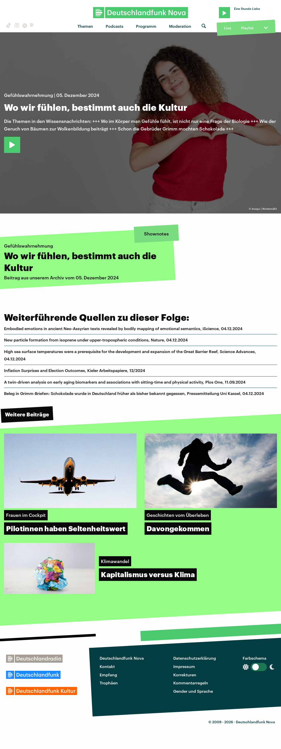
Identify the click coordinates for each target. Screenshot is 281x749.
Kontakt (107, 666)
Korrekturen (184, 674)
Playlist (247, 28)
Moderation (180, 26)
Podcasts (114, 26)
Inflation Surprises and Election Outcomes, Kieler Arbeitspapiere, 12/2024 (74, 370)
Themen (85, 26)
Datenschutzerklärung (194, 658)
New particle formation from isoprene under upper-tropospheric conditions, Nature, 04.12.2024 (96, 339)
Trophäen (109, 682)
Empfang (108, 674)
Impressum (184, 666)
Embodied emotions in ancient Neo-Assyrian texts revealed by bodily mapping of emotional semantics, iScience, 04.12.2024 (123, 328)
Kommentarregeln (190, 682)
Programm (146, 26)
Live (227, 28)
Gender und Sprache (193, 691)
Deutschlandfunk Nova (122, 658)
